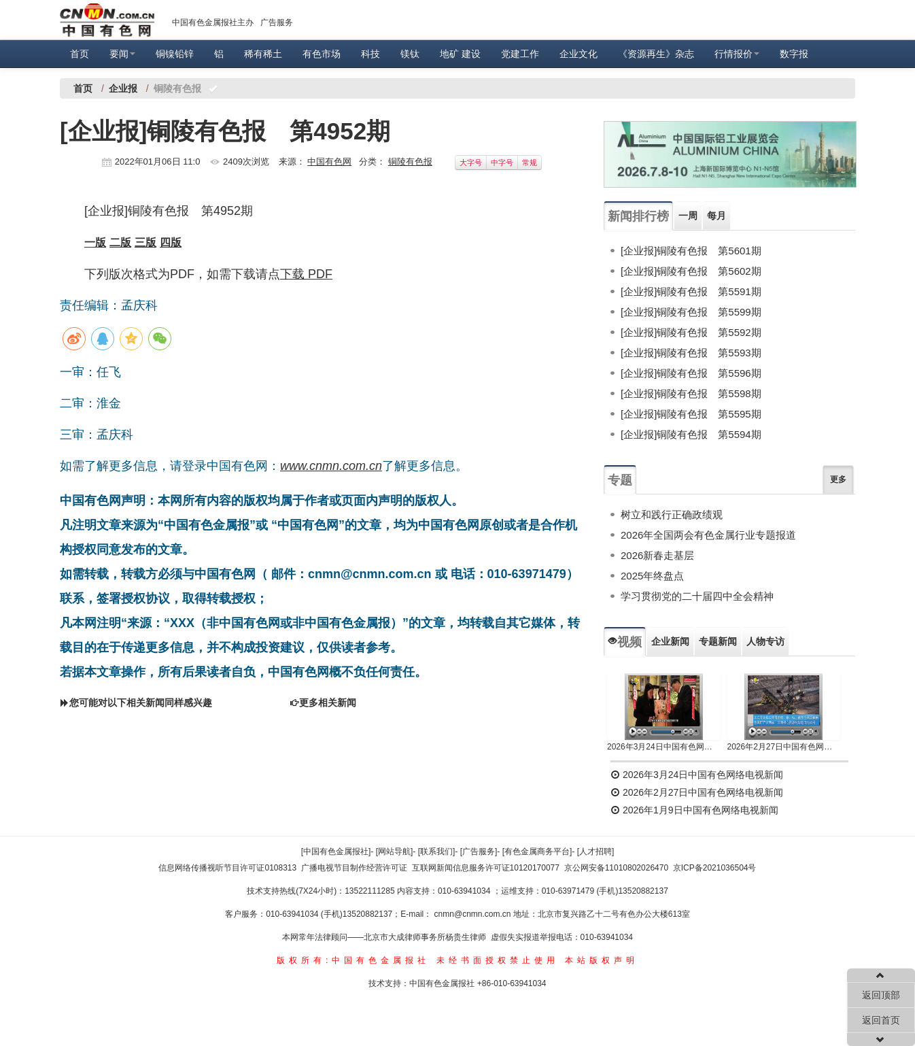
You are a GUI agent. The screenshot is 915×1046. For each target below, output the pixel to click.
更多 (838, 479)
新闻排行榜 (638, 216)
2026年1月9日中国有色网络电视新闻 (694, 810)
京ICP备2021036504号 (715, 868)
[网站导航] (394, 851)
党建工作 (520, 53)
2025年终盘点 (652, 575)
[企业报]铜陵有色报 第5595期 (691, 414)
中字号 (502, 162)
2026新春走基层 (657, 555)
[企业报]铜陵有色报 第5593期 (691, 352)
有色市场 (322, 53)
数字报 (794, 53)
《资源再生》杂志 (656, 53)
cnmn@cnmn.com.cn (473, 914)
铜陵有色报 (410, 161)
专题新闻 (718, 641)
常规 (529, 162)
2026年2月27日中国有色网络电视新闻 (784, 747)
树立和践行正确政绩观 (672, 514)
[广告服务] (479, 851)
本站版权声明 (601, 960)
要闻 (122, 53)
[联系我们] (436, 851)
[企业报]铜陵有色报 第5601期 (691, 250)
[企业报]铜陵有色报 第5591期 (691, 291)
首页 (79, 53)
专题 (620, 480)
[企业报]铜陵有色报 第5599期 (691, 312)
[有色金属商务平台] (537, 851)
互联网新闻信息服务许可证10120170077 (485, 868)
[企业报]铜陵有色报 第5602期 (691, 271)
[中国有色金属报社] (336, 851)
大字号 (471, 162)
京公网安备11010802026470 (616, 868)
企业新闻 (670, 641)
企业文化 (578, 53)
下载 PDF (306, 274)
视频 (625, 642)
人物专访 (765, 641)
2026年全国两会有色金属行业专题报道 (708, 535)
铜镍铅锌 (175, 53)
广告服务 (276, 22)
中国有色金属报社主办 (213, 22)
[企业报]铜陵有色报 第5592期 (691, 332)
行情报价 (736, 53)
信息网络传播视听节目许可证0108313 (227, 868)
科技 (370, 53)
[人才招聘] (596, 851)
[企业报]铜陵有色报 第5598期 (691, 393)
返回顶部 (881, 995)
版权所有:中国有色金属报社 (353, 960)
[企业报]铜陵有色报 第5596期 (691, 373)
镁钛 (409, 53)
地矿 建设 (460, 53)
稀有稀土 (263, 53)
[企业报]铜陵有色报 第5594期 (691, 434)
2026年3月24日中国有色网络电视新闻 (664, 747)
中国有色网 (329, 161)
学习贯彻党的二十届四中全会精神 (697, 596)
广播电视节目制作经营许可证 (354, 868)
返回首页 (881, 1020)
